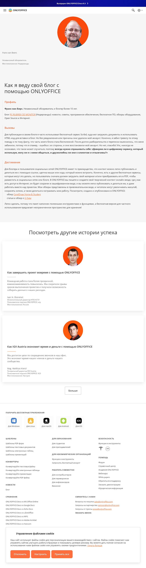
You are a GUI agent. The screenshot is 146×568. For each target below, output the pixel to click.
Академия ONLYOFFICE (109, 469)
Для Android (63, 426)
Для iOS (79, 426)
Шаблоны (11, 438)
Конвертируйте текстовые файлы (20, 466)
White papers (104, 477)
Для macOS (46, 426)
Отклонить (20, 554)
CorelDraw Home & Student (27, 194)
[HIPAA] (101, 449)
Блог (8, 489)
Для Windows (14, 426)
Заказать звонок (83, 512)
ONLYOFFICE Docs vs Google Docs (20, 505)
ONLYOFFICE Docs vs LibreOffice (19, 512)
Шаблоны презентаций (16, 454)
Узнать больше (94, 545)
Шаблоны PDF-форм (15, 443)
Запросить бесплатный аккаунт (66, 463)
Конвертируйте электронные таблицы (23, 470)
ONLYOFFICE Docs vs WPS (17, 516)
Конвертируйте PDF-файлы (18, 477)
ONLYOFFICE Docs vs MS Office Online (22, 501)
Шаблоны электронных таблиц (19, 451)
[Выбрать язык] (140, 10)
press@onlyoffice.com (102, 509)
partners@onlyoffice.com (108, 505)
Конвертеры (12, 461)
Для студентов (58, 443)
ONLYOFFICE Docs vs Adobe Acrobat (21, 520)
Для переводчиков (60, 478)
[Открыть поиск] (133, 10)
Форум (102, 462)
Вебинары (103, 473)
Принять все (62, 554)
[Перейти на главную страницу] (18, 10)
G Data (28, 198)
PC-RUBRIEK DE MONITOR (23, 114)
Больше (73, 390)
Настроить (41, 554)
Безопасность (106, 438)
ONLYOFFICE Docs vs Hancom (18, 524)
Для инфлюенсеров (60, 482)
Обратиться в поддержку (110, 481)
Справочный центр (107, 466)
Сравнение (11, 496)
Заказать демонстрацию (109, 484)
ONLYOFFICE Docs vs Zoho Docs (19, 509)
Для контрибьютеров (61, 474)
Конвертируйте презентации (18, 474)
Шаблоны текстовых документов (20, 447)
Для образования (61, 438)
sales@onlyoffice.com (103, 501)
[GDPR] (107, 449)
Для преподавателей (61, 447)
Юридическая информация (111, 488)
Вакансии (56, 486)
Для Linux (30, 426)
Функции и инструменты (63, 459)
